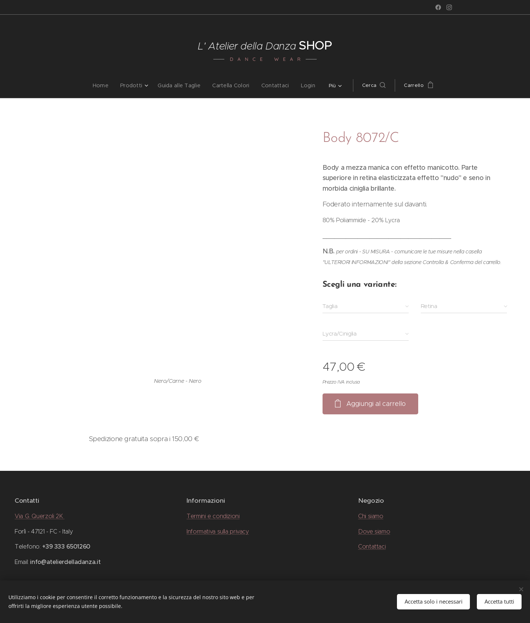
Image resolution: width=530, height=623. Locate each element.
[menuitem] (107, 85)
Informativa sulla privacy (218, 531)
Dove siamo (374, 531)
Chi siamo (370, 516)
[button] (370, 85)
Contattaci (372, 546)
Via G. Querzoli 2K (40, 516)
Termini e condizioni (213, 516)
